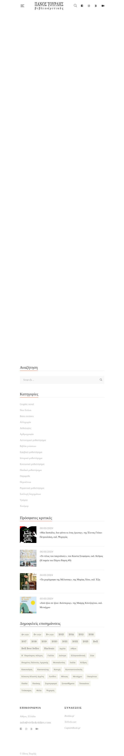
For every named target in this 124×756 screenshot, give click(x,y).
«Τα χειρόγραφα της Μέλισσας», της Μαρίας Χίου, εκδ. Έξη (70, 579)
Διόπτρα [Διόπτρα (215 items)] (62, 655)
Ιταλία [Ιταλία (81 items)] (72, 662)
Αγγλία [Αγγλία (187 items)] (62, 648)
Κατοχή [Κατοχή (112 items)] (57, 669)
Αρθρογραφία (27, 434)
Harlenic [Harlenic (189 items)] (49, 648)
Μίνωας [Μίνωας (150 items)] (64, 676)
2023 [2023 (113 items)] (85, 641)
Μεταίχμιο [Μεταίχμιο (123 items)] (77, 676)
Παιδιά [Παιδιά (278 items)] (24, 683)
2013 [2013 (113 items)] (61, 634)
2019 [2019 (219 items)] (44, 641)
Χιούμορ (24, 506)
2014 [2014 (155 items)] (71, 634)
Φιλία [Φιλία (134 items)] (38, 690)
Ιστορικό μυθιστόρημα (31, 458)
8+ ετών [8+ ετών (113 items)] (50, 634)
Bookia (96, 6)
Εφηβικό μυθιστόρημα (31, 452)
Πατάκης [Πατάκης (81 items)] (36, 683)
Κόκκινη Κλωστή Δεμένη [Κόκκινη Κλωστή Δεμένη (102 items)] (33, 676)
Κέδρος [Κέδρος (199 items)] (83, 662)
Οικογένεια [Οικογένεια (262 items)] (92, 676)
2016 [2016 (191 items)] (91, 634)
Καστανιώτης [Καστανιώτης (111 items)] (43, 669)
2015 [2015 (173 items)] (81, 634)
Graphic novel (27, 404)
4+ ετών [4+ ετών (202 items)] (25, 634)
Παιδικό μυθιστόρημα (31, 470)
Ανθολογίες (25, 428)
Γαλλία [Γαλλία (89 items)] (51, 655)
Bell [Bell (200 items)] (95, 641)
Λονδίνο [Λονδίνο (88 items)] (52, 676)
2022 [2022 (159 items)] (75, 641)
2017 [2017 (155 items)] (24, 641)
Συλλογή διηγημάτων (30, 494)
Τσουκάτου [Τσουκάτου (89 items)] (84, 683)
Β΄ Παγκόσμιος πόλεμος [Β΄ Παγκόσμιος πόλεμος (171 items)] (32, 655)
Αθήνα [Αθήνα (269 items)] (73, 648)
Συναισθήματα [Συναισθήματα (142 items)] (68, 683)
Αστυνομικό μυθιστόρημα (33, 440)
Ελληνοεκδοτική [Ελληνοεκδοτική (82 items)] (78, 655)
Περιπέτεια (25, 482)
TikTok (103, 6)
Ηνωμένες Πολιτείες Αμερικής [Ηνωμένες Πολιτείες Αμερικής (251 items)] (35, 662)
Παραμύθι (25, 476)
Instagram (89, 6)
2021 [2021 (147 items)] (64, 641)
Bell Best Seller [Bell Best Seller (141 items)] (30, 648)
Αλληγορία (25, 422)
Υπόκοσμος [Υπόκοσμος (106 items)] (27, 690)
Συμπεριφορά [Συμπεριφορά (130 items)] (51, 683)
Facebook (82, 6)
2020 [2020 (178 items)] (54, 641)
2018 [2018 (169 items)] (34, 641)
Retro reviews (27, 416)
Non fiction (25, 410)
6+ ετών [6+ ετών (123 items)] (37, 634)
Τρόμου (24, 500)
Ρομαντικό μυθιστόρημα (32, 488)
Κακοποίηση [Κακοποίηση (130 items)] (27, 669)
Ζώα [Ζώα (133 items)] (92, 655)
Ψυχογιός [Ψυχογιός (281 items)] (50, 690)
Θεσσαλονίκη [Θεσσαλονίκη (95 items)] (59, 662)
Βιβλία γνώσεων (28, 446)
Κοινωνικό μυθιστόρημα (32, 464)
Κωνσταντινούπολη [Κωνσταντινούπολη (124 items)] (73, 669)
